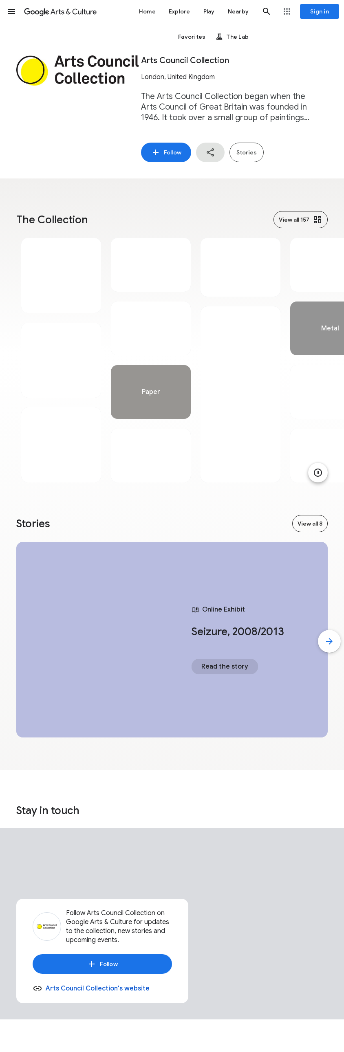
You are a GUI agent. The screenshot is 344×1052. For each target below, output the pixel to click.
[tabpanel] (61, 360)
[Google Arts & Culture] (60, 11)
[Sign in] (319, 11)
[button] (11, 11)
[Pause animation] (318, 472)
